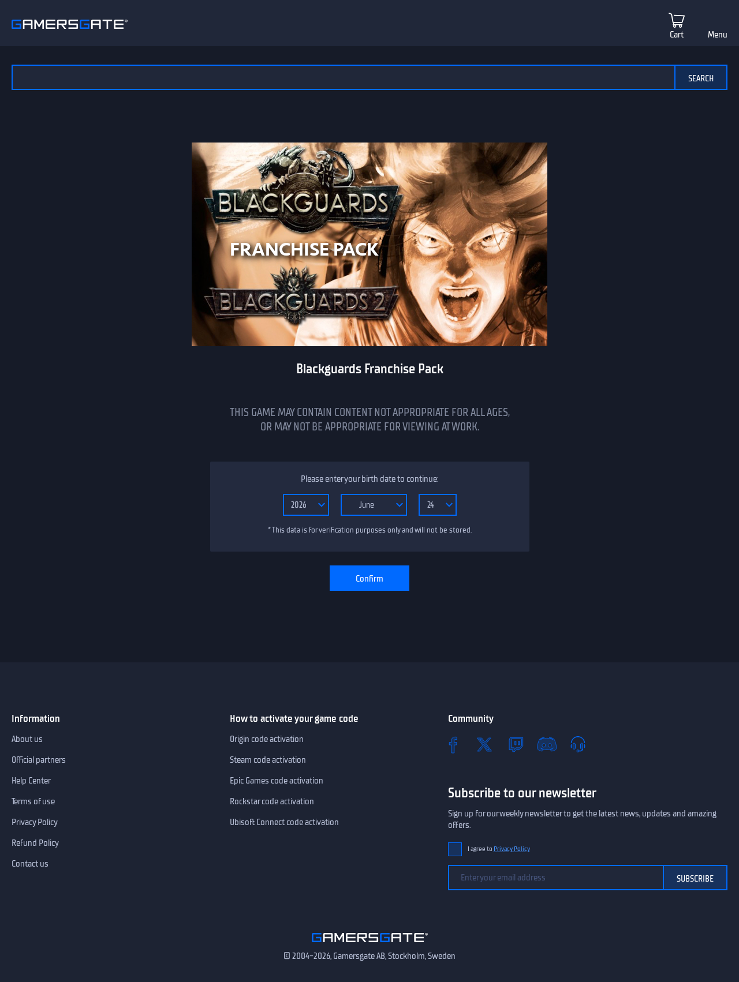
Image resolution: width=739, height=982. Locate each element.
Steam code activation (268, 760)
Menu (717, 34)
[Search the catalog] (343, 77)
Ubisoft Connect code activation (284, 822)
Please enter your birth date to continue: (369, 479)
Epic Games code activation (276, 780)
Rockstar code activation (272, 801)
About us (27, 739)
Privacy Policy (35, 822)
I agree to (499, 849)
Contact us (30, 863)
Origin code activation (267, 739)
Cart (677, 34)
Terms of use (33, 801)
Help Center (31, 780)
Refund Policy (35, 843)
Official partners (39, 760)
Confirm (369, 578)
